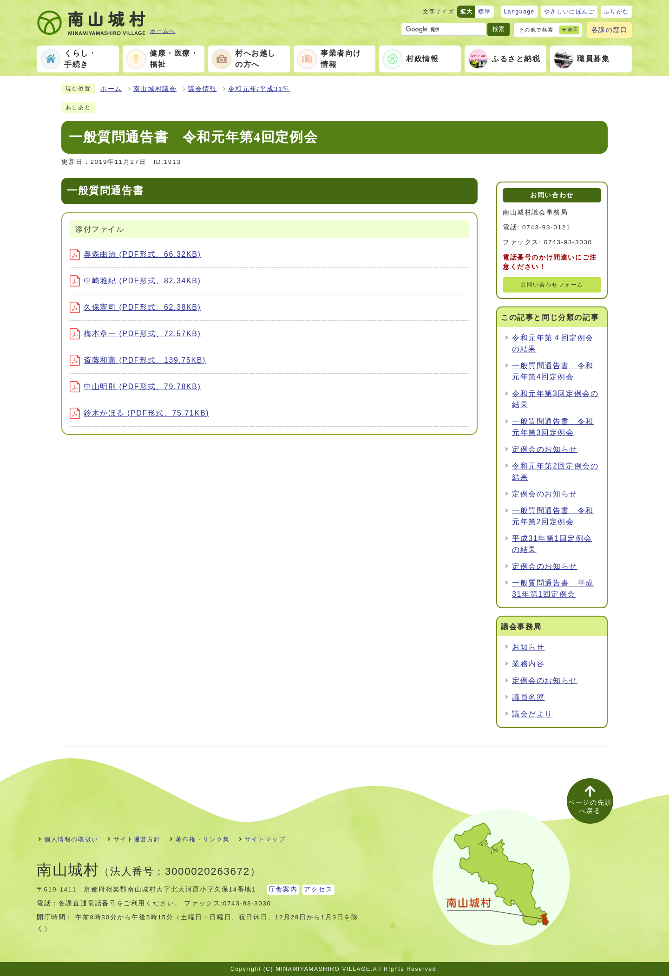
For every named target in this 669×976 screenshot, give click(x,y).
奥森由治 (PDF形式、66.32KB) (135, 254)
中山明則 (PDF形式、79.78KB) (135, 386)
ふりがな (616, 11)
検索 (498, 29)
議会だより (532, 714)
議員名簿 (528, 697)
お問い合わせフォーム (552, 284)
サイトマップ (265, 839)
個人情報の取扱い (71, 839)
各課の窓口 (609, 29)
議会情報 (202, 88)
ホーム (111, 88)
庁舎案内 (283, 889)
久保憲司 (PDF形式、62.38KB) (135, 307)
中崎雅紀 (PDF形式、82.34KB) (135, 281)
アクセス (318, 889)
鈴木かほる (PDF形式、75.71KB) (139, 413)
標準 (484, 11)
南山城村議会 (155, 88)
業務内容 (528, 664)
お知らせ (528, 647)
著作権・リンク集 (203, 839)
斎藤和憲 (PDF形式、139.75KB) (138, 360)
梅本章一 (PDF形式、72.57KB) (135, 334)
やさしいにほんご (569, 11)
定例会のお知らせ (544, 449)
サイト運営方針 (137, 839)
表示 (573, 29)
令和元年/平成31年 (259, 88)
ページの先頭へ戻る (590, 806)
